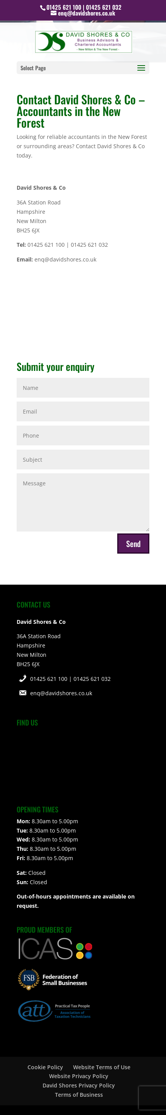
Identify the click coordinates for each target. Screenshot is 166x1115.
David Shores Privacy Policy (79, 1085)
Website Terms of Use (101, 1067)
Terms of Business (79, 1094)
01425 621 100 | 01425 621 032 (70, 678)
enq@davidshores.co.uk (61, 693)
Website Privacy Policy (78, 1076)
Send (133, 543)
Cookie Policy (45, 1067)
